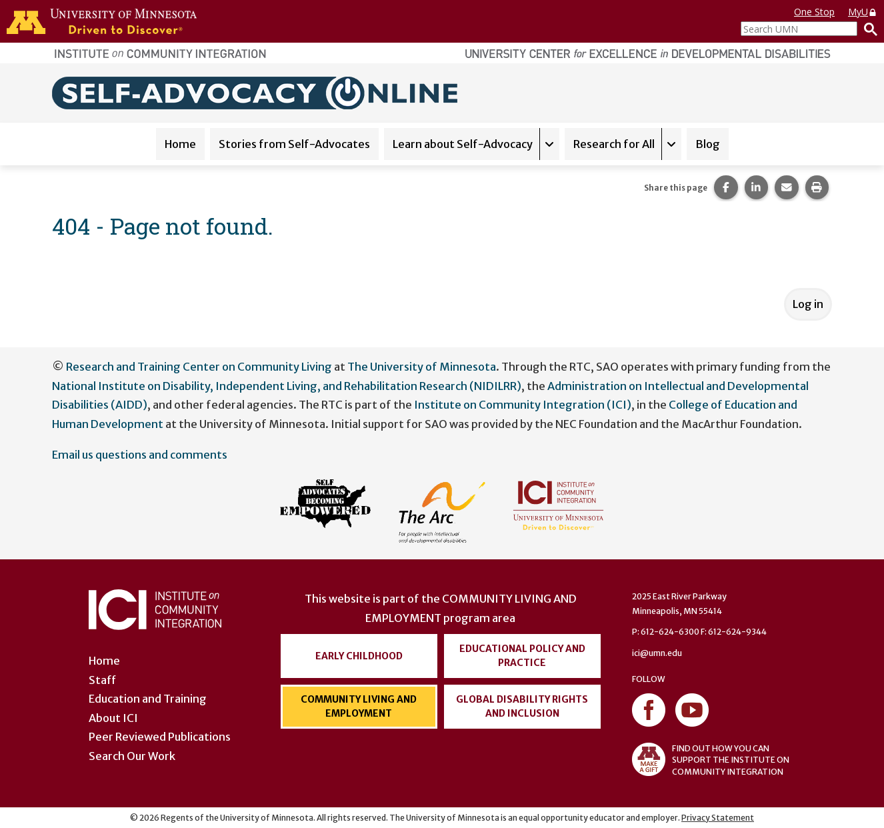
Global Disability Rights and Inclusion (522, 706)
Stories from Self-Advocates (294, 144)
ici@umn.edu (657, 653)
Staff (102, 680)
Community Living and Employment (359, 706)
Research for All (614, 144)
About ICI (113, 718)
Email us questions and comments (139, 454)
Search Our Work (132, 756)
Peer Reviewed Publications (160, 736)
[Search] (867, 28)
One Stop (814, 11)
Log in (808, 304)
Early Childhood (359, 656)
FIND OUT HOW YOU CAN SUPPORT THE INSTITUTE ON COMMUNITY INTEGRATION (710, 759)
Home (180, 144)
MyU (862, 11)
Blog (707, 144)
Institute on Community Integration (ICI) (522, 404)
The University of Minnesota (421, 366)
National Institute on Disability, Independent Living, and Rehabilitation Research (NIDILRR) (286, 386)
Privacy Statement (717, 818)
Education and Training (148, 698)
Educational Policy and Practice (522, 656)
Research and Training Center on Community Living (199, 366)
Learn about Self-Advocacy (463, 144)
